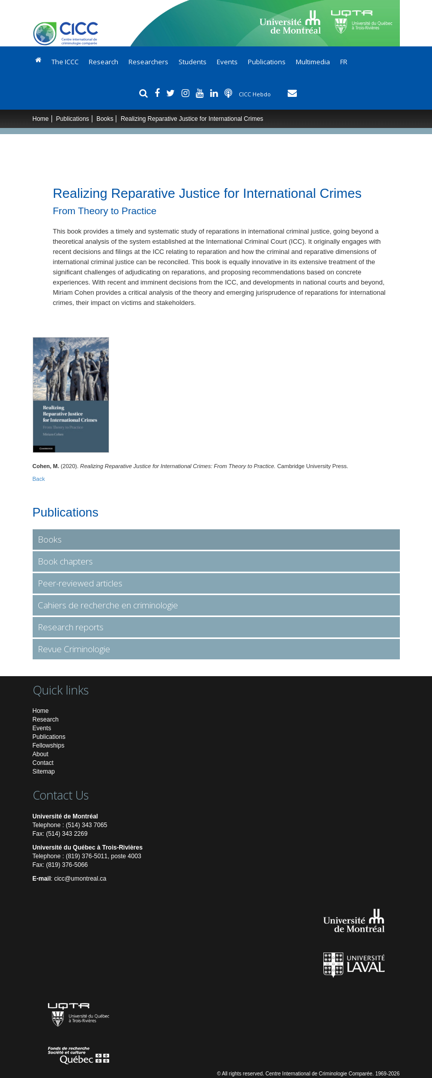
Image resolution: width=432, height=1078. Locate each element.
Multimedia (313, 61)
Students (193, 61)
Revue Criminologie (74, 649)
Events (227, 61)
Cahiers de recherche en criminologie (108, 605)
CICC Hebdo (255, 94)
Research (103, 61)
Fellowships (49, 745)
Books (104, 118)
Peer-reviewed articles (80, 583)
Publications (267, 61)
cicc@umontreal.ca (80, 878)
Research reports (71, 627)
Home (41, 118)
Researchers (148, 61)
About (40, 754)
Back (39, 479)
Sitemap (44, 771)
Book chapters (65, 561)
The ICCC (65, 61)
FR (343, 61)
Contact (43, 762)
